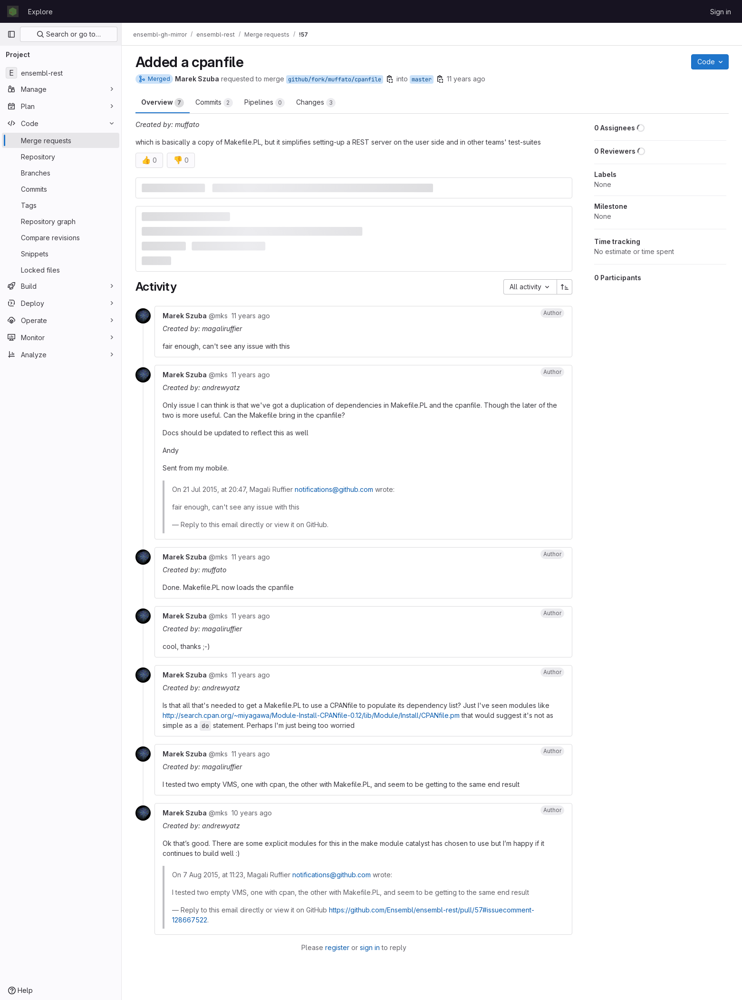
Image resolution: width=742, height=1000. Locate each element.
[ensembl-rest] (60, 72)
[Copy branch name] (389, 79)
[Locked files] (60, 269)
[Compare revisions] (60, 237)
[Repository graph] (60, 221)
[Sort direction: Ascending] (564, 286)
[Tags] (60, 205)
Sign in (720, 12)
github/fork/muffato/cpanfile (334, 79)
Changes (316, 103)
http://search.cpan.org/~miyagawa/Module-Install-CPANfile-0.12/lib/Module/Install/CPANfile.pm (311, 715)
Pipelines (264, 103)
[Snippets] (60, 253)
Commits (214, 103)
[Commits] (60, 188)
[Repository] (60, 156)
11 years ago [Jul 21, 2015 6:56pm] (466, 79)
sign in (370, 947)
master (422, 79)
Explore (40, 12)
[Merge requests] (60, 140)
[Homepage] (12, 11)
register (337, 947)
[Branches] (60, 172)
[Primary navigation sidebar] (11, 34)
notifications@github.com (334, 489)
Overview (162, 103)
